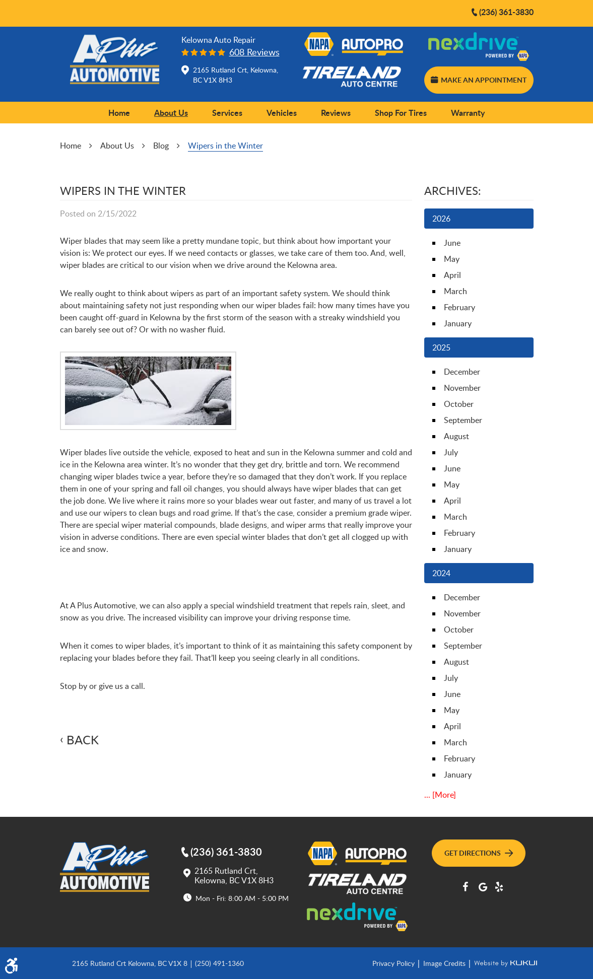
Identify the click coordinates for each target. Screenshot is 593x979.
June (452, 242)
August (456, 436)
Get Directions (478, 853)
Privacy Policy (394, 963)
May (451, 258)
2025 (441, 347)
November (462, 387)
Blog (161, 145)
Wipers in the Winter (225, 145)
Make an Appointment (478, 80)
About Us (171, 112)
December (462, 371)
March (455, 291)
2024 (441, 573)
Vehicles (282, 112)
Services (227, 112)
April (452, 275)
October (459, 403)
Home (119, 112)
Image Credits (445, 963)
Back (83, 739)
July (451, 452)
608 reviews (254, 52)
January (458, 323)
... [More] (440, 794)
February (459, 307)
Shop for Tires (401, 112)
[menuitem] (119, 113)
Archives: (452, 190)
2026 (441, 218)
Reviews (336, 112)
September (463, 420)
